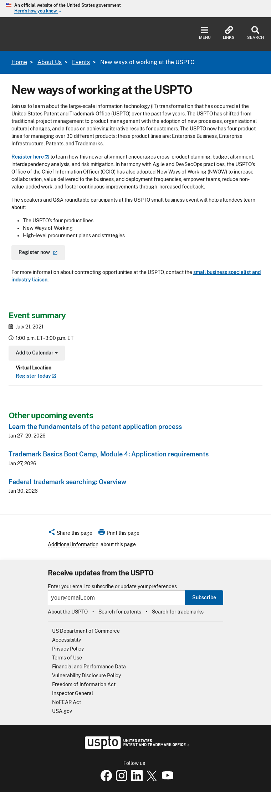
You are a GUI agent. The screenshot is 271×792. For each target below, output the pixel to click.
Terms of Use (67, 658)
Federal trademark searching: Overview (67, 482)
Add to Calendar (35, 353)
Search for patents (119, 612)
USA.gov (62, 711)
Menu (205, 33)
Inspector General (72, 693)
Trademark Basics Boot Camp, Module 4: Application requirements (109, 454)
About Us (49, 62)
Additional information (73, 544)
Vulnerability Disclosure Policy (86, 675)
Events (81, 62)
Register (36, 376)
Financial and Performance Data (89, 666)
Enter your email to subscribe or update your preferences (112, 586)
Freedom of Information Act (84, 684)
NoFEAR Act (66, 702)
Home (19, 62)
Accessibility (66, 640)
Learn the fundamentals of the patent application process (95, 426)
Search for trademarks (178, 612)
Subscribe (204, 597)
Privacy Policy (68, 649)
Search (255, 33)
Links (229, 33)
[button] (70, 534)
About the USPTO (68, 612)
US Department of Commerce (86, 631)
